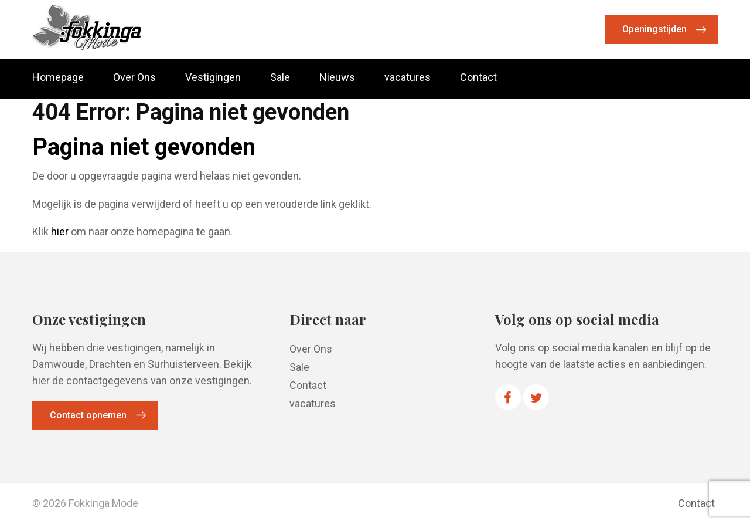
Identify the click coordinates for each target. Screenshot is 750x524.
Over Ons (134, 77)
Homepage (58, 77)
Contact (478, 77)
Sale (280, 77)
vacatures (407, 77)
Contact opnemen (88, 415)
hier (60, 231)
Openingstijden (654, 29)
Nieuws (337, 77)
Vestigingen (213, 77)
